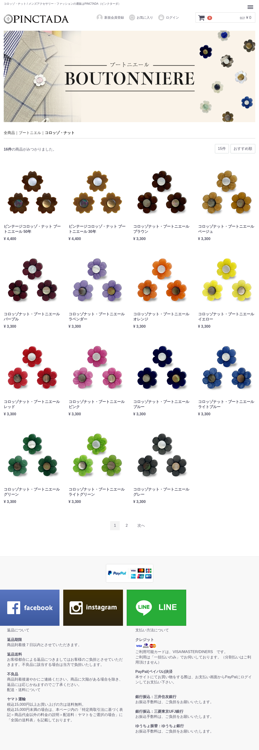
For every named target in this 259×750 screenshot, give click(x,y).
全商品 (9, 133)
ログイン (168, 17)
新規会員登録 (110, 17)
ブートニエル (30, 133)
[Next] (141, 525)
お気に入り (141, 17)
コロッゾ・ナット (60, 133)
